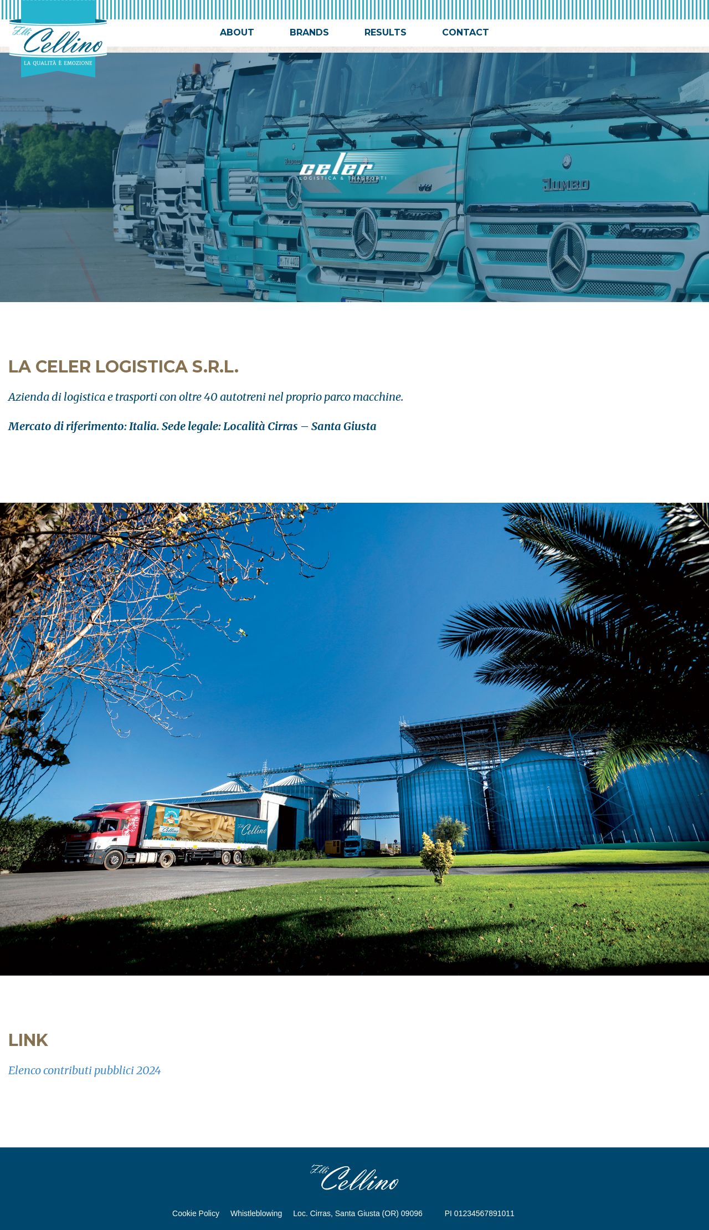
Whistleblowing (256, 1213)
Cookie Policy (195, 1213)
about (237, 32)
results (385, 32)
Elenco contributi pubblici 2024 (84, 1070)
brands (309, 32)
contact (465, 32)
